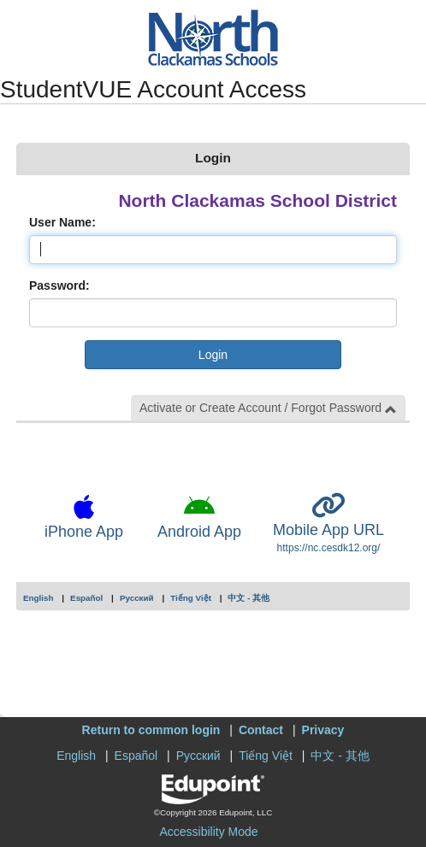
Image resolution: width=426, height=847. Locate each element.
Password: (59, 285)
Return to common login (151, 730)
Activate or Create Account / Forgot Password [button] (268, 408)
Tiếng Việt (190, 598)
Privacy (323, 730)
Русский (137, 598)
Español (86, 598)
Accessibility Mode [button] (208, 831)
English (38, 598)
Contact (261, 730)
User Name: (62, 222)
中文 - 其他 (248, 598)
